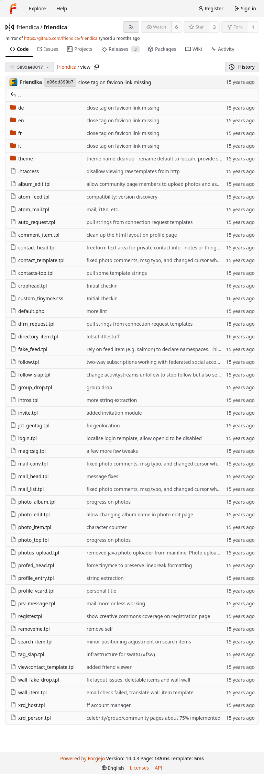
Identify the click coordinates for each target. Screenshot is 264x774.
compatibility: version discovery (122, 196)
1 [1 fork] (253, 27)
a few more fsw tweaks (112, 451)
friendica (27, 27)
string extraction (105, 578)
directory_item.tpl (34, 336)
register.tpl (26, 616)
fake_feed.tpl (28, 349)
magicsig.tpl (28, 451)
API (158, 767)
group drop (99, 387)
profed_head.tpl (32, 565)
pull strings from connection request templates (140, 222)
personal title (101, 590)
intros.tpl (24, 400)
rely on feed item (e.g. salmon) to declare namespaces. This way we (162, 349)
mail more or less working (116, 603)
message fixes (103, 476)
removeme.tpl (30, 629)
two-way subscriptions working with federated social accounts (157, 362)
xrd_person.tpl (30, 718)
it (15, 146)
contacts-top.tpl (32, 273)
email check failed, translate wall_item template (140, 692)
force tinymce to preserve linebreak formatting (139, 565)
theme (21, 158)
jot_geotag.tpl (30, 425)
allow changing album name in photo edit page (140, 514)
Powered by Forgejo (82, 758)
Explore (37, 8)
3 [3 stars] (214, 27)
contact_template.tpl (37, 260)
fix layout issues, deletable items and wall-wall (138, 679)
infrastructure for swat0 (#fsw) (121, 654)
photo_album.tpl (32, 501)
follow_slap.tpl (30, 374)
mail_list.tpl (27, 489)
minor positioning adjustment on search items (139, 641)
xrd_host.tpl (27, 705)
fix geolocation (103, 425)
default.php (27, 311)
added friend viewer (109, 667)
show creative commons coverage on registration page (148, 616)
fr (16, 133)
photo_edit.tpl (30, 514)
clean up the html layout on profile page (132, 235)
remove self (100, 629)
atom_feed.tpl (30, 196)
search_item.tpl (31, 641)
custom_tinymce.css (36, 298)
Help (61, 8)
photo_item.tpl (30, 527)
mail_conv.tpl (29, 463)
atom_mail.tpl (29, 209)
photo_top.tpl (29, 540)
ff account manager (109, 705)
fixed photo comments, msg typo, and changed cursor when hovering (165, 260)
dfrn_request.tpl (32, 324)
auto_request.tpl (32, 222)
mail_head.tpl (29, 476)
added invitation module (114, 413)
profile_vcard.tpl (32, 590)
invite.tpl (24, 413)
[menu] (113, 768)
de (17, 107)
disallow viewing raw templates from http (133, 171)
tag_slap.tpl (27, 654)
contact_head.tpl (33, 247)
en (17, 120)
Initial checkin (102, 285)
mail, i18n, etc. (103, 209)
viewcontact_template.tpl (42, 667)
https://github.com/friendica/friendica (60, 38)
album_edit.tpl (30, 184)
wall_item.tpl (28, 692)
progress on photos (109, 501)
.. (15, 95)
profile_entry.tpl (32, 578)
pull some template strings (117, 273)
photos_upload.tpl (34, 552)
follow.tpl (24, 362)
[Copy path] (96, 67)
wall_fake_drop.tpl (34, 679)
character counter (107, 527)
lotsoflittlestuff (103, 336)
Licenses (139, 767)
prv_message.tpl (32, 603)
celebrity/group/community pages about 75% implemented (154, 718)
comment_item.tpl (34, 235)
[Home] (13, 8)
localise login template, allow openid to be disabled (144, 438)
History (242, 67)
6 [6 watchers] (176, 27)
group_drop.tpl (31, 387)
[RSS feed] (131, 27)
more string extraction (112, 400)
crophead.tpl (28, 285)
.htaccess (24, 171)
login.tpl (23, 438)
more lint (97, 311)
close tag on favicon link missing (114, 82)
